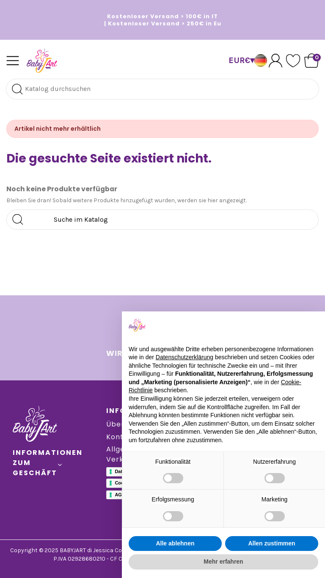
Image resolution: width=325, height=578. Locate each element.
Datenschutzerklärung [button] (184, 357)
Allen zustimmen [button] (271, 543)
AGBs (121, 494)
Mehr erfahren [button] (223, 561)
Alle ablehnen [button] (175, 543)
